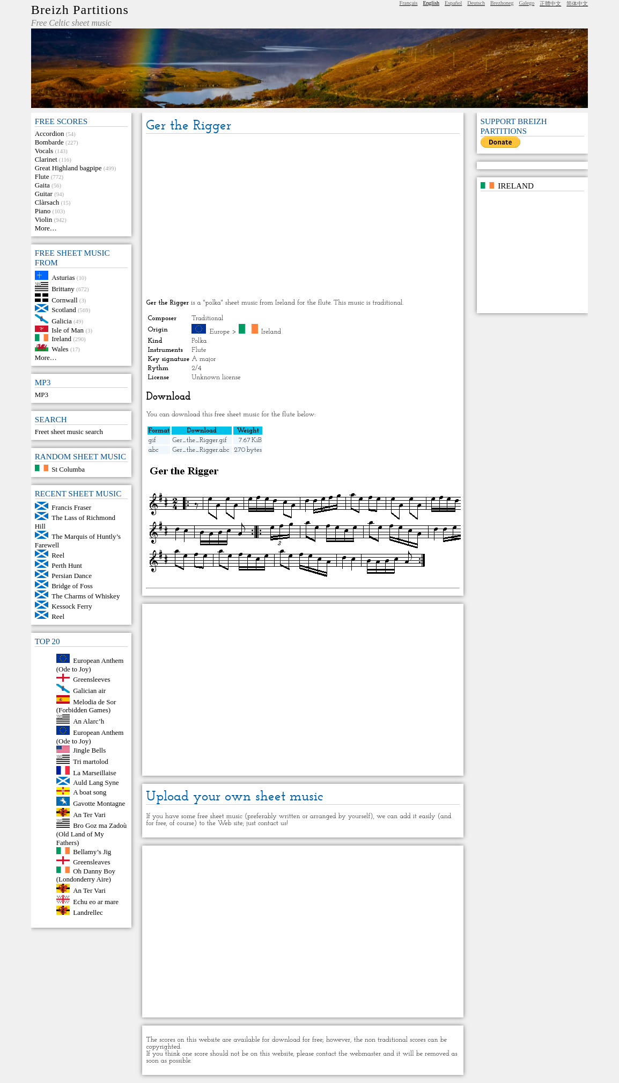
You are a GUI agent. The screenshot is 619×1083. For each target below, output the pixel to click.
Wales (59, 349)
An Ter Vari (89, 814)
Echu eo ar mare (96, 901)
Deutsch (476, 3)
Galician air (89, 691)
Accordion (49, 133)
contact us (272, 823)
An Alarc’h (88, 721)
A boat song (89, 792)
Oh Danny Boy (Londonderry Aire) (85, 875)
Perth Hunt (66, 565)
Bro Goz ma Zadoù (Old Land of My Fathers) (91, 834)
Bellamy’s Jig (92, 852)
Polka (199, 340)
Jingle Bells (89, 750)
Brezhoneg (501, 3)
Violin (43, 219)
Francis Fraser (71, 507)
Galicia (61, 321)
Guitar (44, 194)
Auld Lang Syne (96, 782)
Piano (43, 211)
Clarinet (46, 159)
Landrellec (88, 912)
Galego (526, 3)
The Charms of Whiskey (85, 596)
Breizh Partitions (80, 10)
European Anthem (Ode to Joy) (90, 664)
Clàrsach (47, 202)
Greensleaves (91, 862)
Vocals (44, 151)
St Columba (68, 469)
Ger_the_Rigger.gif (199, 440)
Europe (220, 331)
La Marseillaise (94, 772)
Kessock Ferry (71, 606)
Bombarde (49, 142)
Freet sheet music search (69, 432)
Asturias (63, 277)
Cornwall (64, 299)
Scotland (63, 310)
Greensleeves (91, 679)
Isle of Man (67, 330)
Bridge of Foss (72, 586)
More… (46, 228)
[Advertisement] (303, 217)
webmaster (365, 1053)
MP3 (41, 395)
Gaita (42, 185)
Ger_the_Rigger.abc (200, 449)
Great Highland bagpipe (68, 168)
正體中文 (550, 3)
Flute (42, 176)
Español (453, 3)
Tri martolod (90, 761)
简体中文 (577, 3)
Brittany (63, 289)
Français (409, 3)
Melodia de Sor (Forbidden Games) (86, 705)
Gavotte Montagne (99, 803)
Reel (57, 555)
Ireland (61, 339)
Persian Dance (71, 576)
